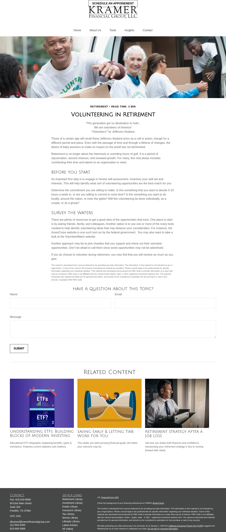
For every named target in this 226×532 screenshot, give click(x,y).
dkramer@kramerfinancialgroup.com (30, 521)
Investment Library (72, 502)
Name (13, 294)
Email (118, 294)
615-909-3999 (17, 528)
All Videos (67, 528)
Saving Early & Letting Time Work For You (105, 434)
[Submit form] (19, 348)
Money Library (70, 517)
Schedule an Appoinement (113, 3)
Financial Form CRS (110, 497)
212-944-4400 (17, 525)
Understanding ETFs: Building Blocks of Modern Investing (42, 433)
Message (15, 316)
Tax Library (68, 514)
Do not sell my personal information (163, 529)
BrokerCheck (158, 503)
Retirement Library (72, 499)
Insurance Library (71, 510)
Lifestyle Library (71, 521)
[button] (77, 30)
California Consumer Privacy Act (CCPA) (185, 526)
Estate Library (70, 506)
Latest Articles (70, 525)
